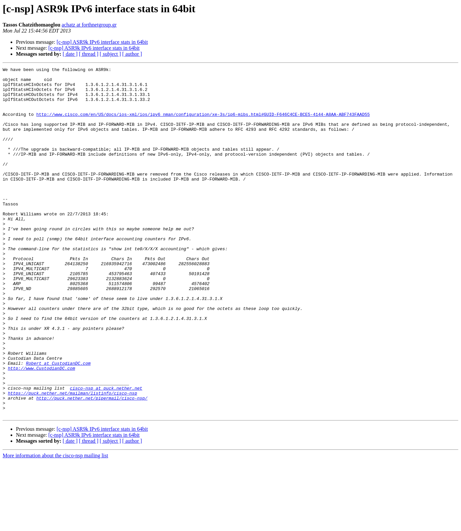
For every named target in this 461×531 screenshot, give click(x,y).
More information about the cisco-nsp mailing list (55, 525)
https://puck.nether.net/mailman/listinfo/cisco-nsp (72, 459)
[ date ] (70, 54)
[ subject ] (110, 54)
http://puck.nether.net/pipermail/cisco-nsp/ (91, 465)
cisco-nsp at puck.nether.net (106, 453)
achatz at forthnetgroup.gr (89, 25)
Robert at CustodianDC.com (58, 423)
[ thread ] (88, 54)
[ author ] (132, 54)
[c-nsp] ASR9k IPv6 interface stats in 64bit (102, 42)
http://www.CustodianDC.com (41, 429)
